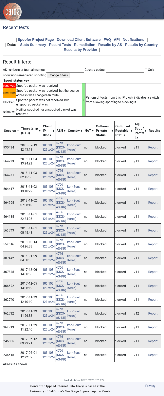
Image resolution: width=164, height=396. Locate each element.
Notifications (133, 40)
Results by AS (110, 45)
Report (152, 147)
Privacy (150, 386)
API (117, 40)
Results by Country (141, 45)
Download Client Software (79, 40)
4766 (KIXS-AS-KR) (61, 147)
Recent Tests (60, 45)
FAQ (107, 40)
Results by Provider (80, 50)
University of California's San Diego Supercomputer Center (71, 391)
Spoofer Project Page (36, 40)
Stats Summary (33, 45)
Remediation (84, 45)
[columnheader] (11, 131)
